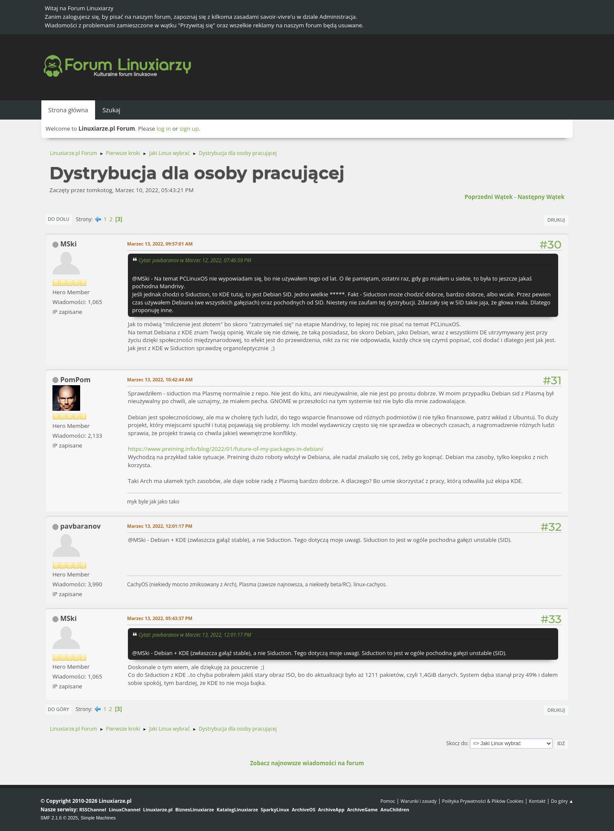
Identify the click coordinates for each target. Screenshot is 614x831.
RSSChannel (92, 809)
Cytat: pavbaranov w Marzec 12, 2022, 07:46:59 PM (195, 260)
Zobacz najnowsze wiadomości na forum (307, 763)
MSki (68, 244)
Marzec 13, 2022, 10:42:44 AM (160, 379)
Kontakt (537, 801)
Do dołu (59, 219)
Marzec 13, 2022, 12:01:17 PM (159, 526)
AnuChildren (394, 809)
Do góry (58, 709)
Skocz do (456, 743)
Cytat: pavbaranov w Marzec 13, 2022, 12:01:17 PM (195, 634)
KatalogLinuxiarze (237, 809)
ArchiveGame (362, 809)
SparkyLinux (275, 809)
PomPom (75, 379)
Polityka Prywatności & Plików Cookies (483, 801)
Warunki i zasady (419, 801)
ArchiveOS (303, 809)
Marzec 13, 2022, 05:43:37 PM (159, 618)
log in (163, 128)
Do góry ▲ (562, 801)
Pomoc (387, 801)
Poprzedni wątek (488, 197)
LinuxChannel (124, 809)
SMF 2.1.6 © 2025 (59, 817)
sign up (189, 128)
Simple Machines (98, 817)
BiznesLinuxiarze (194, 809)
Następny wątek (541, 197)
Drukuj (556, 220)
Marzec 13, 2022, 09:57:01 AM (160, 243)
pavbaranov (80, 526)
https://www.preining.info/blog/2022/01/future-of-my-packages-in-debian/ (226, 449)
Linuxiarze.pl (158, 809)
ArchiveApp (331, 809)
